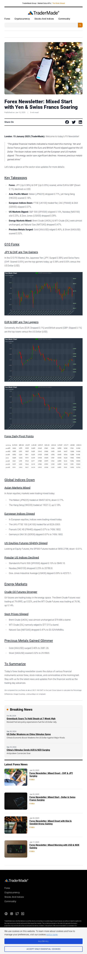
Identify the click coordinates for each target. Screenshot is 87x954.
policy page (52, 934)
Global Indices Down (19, 480)
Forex (7, 18)
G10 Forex (11, 244)
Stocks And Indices (44, 18)
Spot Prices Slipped (16, 614)
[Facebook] (6, 913)
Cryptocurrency (22, 18)
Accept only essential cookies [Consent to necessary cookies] (43, 949)
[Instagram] (11, 913)
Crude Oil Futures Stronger (20, 592)
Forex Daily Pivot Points (19, 436)
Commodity (64, 18)
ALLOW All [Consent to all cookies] (43, 941)
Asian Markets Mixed (17, 487)
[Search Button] (80, 25)
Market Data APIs (44, 3)
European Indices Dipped (19, 513)
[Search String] (41, 25)
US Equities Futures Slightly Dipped (25, 543)
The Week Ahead (58, 3)
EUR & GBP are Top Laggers (21, 322)
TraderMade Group (29, 3)
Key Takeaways (15, 178)
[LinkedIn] (22, 913)
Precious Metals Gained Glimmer (28, 641)
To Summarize (15, 664)
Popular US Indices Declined (21, 557)
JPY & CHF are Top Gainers (21, 252)
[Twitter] (17, 913)
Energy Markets (15, 584)
